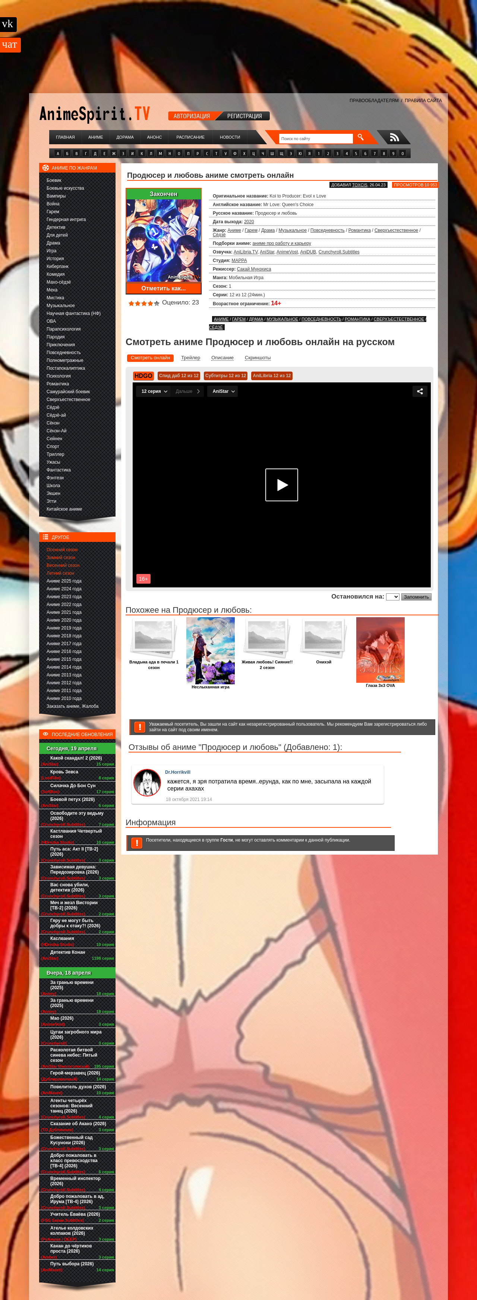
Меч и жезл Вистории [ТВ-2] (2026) (74, 905)
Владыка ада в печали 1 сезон (154, 663)
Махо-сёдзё (59, 282)
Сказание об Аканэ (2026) (78, 1123)
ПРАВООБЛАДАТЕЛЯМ (374, 100)
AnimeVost (287, 252)
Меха (52, 290)
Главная (65, 137)
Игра (51, 250)
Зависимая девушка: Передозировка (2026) (74, 869)
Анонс (154, 137)
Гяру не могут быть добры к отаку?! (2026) (75, 923)
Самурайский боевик (68, 391)
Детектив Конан (67, 952)
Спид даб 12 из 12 (179, 375)
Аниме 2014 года (64, 667)
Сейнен (54, 438)
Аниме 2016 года (64, 651)
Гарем (53, 211)
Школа (53, 485)
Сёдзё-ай (56, 415)
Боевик (54, 180)
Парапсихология (64, 329)
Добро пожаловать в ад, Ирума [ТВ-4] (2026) (77, 1199)
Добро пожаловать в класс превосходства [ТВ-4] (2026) (74, 1160)
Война (53, 203)
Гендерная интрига (66, 219)
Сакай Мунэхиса (254, 269)
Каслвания (62, 938)
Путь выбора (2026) (72, 1263)
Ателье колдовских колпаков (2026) (71, 1230)
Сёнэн (53, 423)
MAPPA (239, 260)
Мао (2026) (61, 1018)
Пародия (56, 337)
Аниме (95, 137)
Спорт (53, 446)
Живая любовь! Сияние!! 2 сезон (267, 663)
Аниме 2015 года (64, 659)
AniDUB (308, 252)
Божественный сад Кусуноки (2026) (71, 1140)
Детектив (56, 227)
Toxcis (359, 185)
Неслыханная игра (210, 685)
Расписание (191, 137)
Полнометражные (65, 360)
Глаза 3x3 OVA (380, 683)
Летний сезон (60, 573)
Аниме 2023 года (64, 596)
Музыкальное (61, 305)
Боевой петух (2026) (72, 799)
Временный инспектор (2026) (75, 1181)
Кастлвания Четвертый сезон (76, 834)
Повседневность (64, 352)
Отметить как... (164, 288)
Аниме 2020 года (64, 620)
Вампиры (56, 196)
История (55, 258)
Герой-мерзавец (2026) (75, 1073)
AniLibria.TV (246, 252)
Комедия (56, 274)
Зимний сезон (61, 557)
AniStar (267, 252)
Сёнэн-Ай (56, 430)
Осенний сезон (62, 549)
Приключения (61, 344)
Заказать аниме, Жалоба (73, 706)
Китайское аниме (64, 509)
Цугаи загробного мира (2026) (76, 1034)
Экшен (53, 493)
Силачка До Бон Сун (73, 785)
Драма (53, 243)
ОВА (51, 321)
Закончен (163, 194)
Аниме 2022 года (64, 604)
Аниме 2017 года (64, 643)
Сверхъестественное (68, 399)
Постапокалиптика (66, 368)
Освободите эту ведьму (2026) (77, 816)
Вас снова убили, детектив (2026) (69, 887)
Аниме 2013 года (64, 675)
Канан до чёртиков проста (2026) (71, 1248)
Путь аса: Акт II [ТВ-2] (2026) (74, 851)
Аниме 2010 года (64, 698)
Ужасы (53, 462)
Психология (59, 376)
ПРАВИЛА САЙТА (423, 100)
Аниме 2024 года (64, 588)
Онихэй (324, 660)
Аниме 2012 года (64, 682)
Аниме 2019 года (64, 628)
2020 (249, 221)
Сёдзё (53, 407)
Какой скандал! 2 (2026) (76, 758)
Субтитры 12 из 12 (225, 375)
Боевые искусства (65, 188)
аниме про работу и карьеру (281, 243)
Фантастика (59, 470)
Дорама (124, 137)
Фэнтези (55, 477)
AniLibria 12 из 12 (272, 375)
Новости (230, 137)
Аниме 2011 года (64, 690)
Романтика (58, 383)
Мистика (55, 297)
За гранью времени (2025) (72, 985)
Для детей (57, 235)
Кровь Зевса (64, 771)
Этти (51, 501)
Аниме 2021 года (64, 612)
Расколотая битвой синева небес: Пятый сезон (73, 1055)
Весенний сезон (63, 565)
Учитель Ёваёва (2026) (75, 1214)
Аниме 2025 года (64, 581)
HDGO (143, 376)
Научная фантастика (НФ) (74, 313)
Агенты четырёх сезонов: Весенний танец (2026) (71, 1106)
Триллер (55, 454)
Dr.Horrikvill (177, 772)
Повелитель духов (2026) (78, 1086)
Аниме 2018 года (64, 635)
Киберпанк (58, 266)
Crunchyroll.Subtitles (339, 252)
